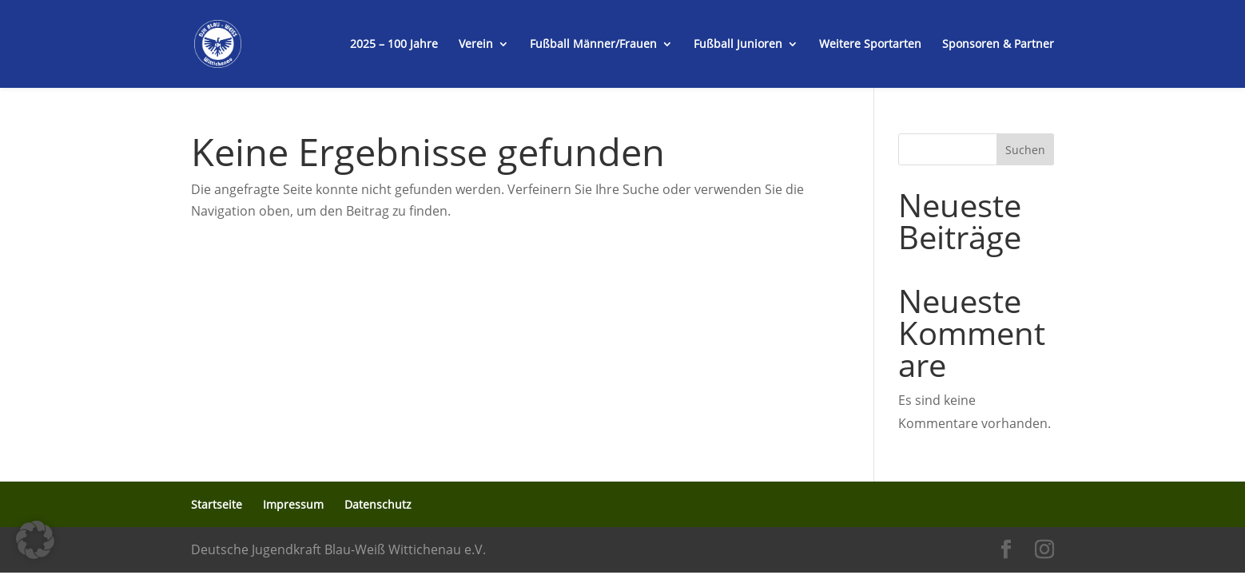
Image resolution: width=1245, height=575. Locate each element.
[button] (35, 540)
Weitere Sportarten (870, 44)
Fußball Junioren (738, 44)
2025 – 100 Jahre (394, 44)
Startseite (216, 504)
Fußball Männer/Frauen (593, 44)
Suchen (1025, 149)
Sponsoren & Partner (998, 44)
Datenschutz (378, 504)
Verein (476, 44)
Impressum (293, 504)
